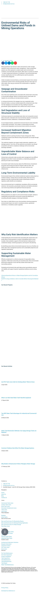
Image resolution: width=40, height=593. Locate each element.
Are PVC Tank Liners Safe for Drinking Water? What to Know (18, 382)
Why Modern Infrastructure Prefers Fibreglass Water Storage (18, 463)
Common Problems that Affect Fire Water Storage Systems (17, 448)
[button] (20, 18)
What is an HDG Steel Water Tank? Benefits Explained (16, 397)
